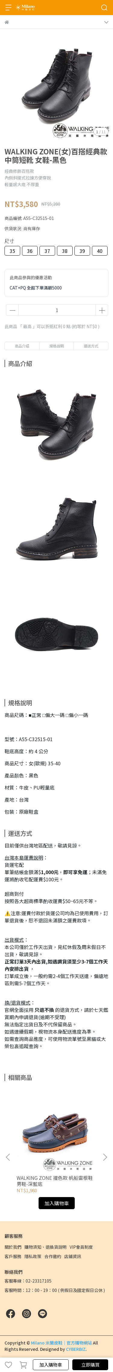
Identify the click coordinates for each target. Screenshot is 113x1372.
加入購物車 (50, 1364)
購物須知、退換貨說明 (45, 1247)
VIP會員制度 (81, 1247)
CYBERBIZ (76, 1349)
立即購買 (90, 1364)
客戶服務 (13, 1256)
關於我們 (13, 1247)
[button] (104, 1157)
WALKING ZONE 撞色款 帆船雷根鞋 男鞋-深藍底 (55, 1181)
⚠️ (8, 913)
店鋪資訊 (72, 1256)
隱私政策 (32, 1256)
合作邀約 (52, 1256)
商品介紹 (22, 345)
